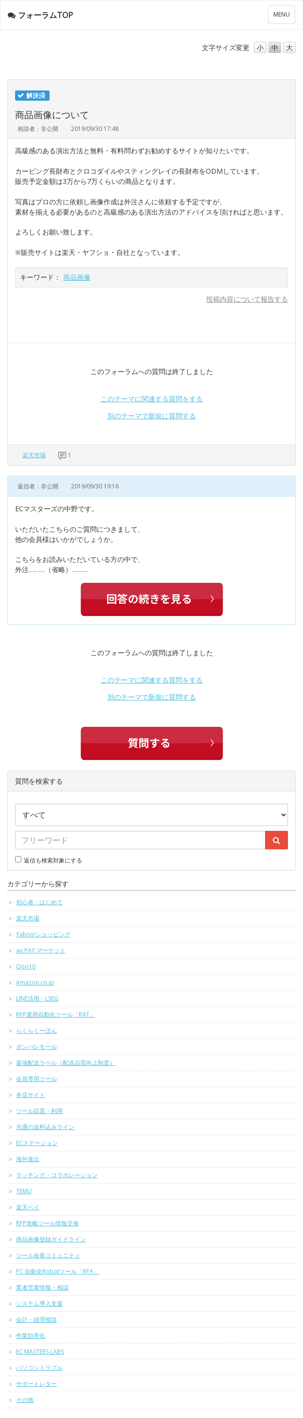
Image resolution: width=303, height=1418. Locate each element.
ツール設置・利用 (39, 1111)
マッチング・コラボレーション (57, 1175)
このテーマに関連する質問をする (152, 398)
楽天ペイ (27, 1207)
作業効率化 (30, 1335)
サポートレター (36, 1384)
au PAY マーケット (41, 950)
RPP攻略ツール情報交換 (47, 1223)
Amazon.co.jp (35, 982)
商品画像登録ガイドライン (51, 1239)
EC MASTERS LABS (40, 1351)
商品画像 (76, 277)
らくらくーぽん (36, 1030)
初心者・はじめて (39, 902)
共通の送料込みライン (45, 1127)
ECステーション (37, 1143)
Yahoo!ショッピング (43, 934)
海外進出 (27, 1159)
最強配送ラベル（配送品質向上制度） (65, 1063)
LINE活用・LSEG (37, 998)
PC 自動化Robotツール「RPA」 (57, 1271)
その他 (25, 1400)
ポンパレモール (36, 1046)
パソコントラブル (39, 1368)
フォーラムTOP (40, 15)
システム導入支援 (39, 1303)
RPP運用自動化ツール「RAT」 (55, 1014)
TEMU (24, 1191)
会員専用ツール (36, 1079)
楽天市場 (34, 455)
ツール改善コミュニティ (48, 1255)
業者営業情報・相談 (42, 1287)
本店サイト (30, 1095)
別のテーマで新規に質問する (151, 415)
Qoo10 (26, 966)
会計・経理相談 (36, 1319)
